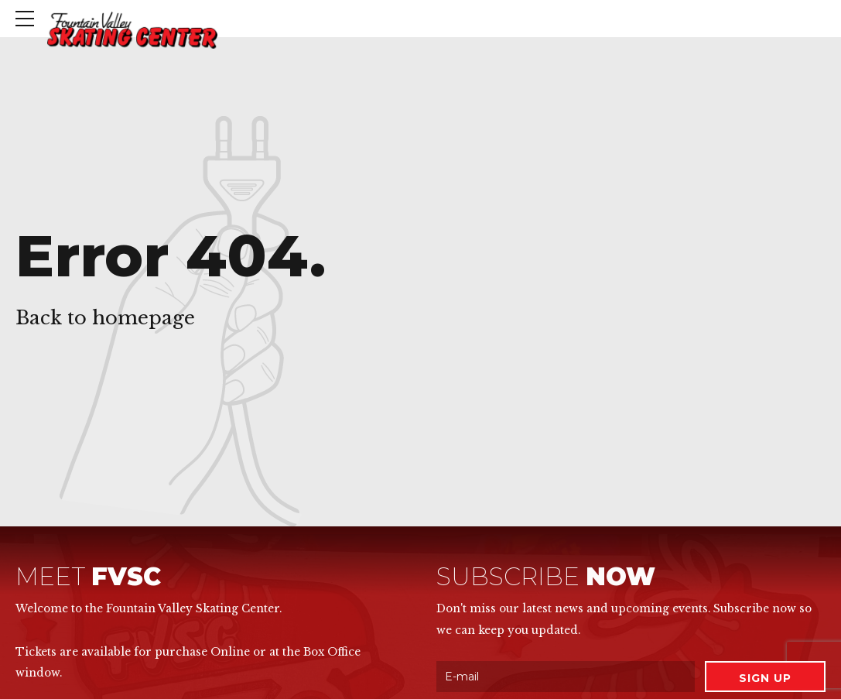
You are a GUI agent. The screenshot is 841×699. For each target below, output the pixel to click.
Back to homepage (105, 318)
